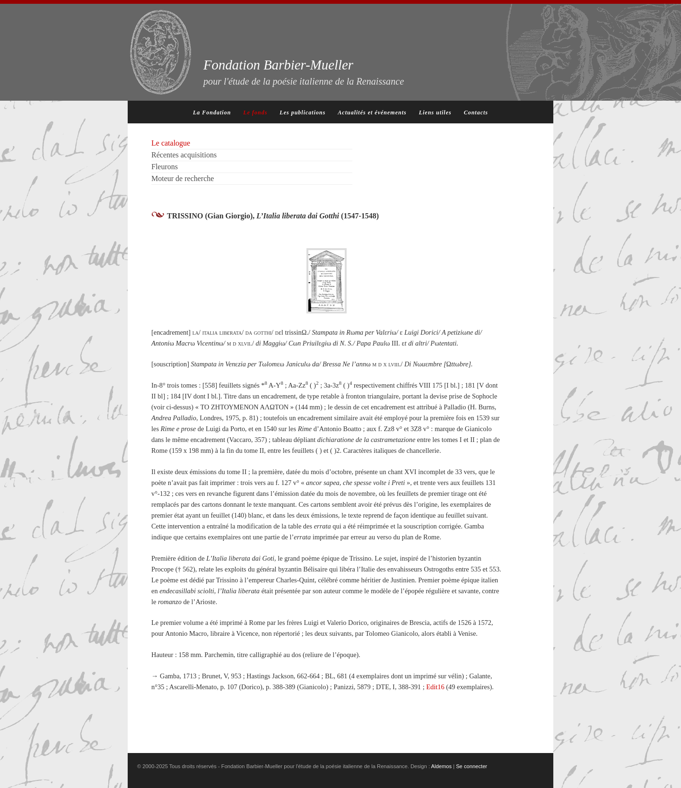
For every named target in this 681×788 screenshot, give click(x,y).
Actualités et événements (372, 112)
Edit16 (435, 687)
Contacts (476, 112)
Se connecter (471, 766)
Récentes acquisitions (184, 155)
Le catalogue (170, 143)
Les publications (302, 112)
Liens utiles (435, 112)
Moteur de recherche (182, 178)
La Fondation (212, 112)
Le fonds (255, 112)
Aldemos (441, 766)
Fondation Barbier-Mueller (303, 72)
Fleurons (164, 167)
